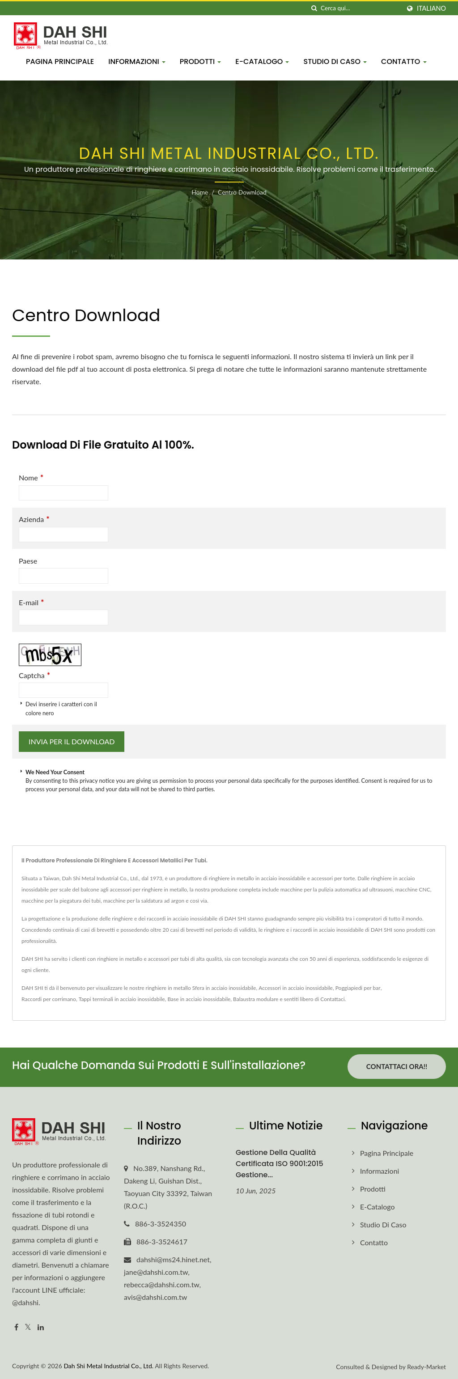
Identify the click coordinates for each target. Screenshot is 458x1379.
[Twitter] (28, 1326)
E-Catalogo (262, 61)
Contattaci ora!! (396, 1066)
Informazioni (136, 61)
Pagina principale (60, 61)
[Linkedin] (41, 1326)
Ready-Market (426, 1365)
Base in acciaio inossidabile (198, 999)
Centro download (242, 192)
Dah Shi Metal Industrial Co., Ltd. (108, 1364)
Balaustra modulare (255, 999)
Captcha (34, 675)
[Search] (360, 8)
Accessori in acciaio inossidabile (296, 987)
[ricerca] (314, 8)
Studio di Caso (335, 61)
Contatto (403, 61)
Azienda (34, 519)
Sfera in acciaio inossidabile (224, 987)
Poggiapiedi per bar (358, 987)
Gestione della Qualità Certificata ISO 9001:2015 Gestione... (279, 1162)
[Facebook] (16, 1326)
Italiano (431, 8)
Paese (28, 560)
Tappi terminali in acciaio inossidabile (122, 999)
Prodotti (200, 61)
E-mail (31, 602)
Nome (31, 477)
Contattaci (332, 999)
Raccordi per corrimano (48, 999)
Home (199, 192)
